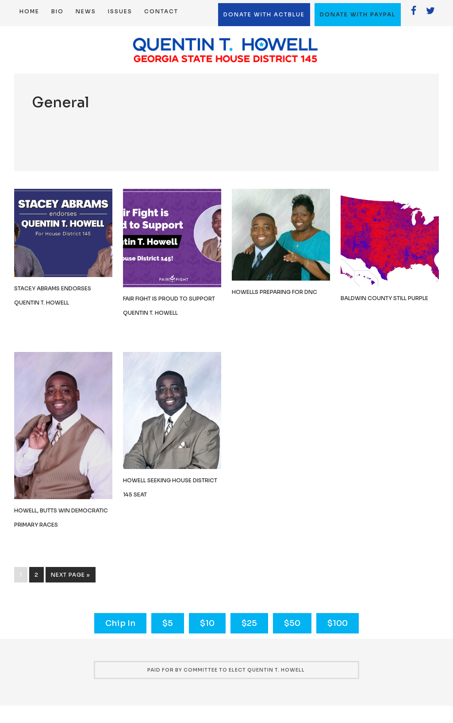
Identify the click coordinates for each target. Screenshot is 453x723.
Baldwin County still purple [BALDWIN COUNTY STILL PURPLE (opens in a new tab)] (384, 298)
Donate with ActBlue (264, 14)
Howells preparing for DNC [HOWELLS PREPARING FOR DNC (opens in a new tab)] (274, 292)
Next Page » (70, 574)
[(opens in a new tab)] (172, 284)
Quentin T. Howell (226, 50)
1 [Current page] (20, 574)
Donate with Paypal (357, 14)
